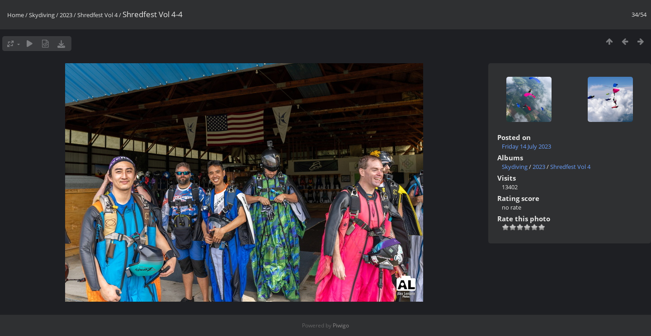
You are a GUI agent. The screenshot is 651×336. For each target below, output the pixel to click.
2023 (66, 15)
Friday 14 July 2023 (526, 146)
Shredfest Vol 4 (97, 15)
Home (15, 15)
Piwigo (341, 325)
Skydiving (42, 15)
